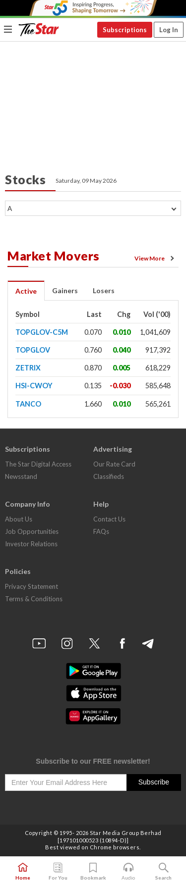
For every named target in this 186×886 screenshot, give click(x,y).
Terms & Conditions (33, 599)
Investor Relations (31, 544)
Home (22, 872)
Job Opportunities (32, 531)
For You (58, 872)
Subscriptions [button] (125, 30)
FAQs (101, 531)
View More (155, 258)
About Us (18, 519)
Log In (168, 30)
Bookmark (93, 872)
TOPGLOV (32, 350)
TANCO (28, 404)
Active (26, 291)
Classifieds (108, 476)
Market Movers (53, 255)
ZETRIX (28, 368)
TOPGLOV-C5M (41, 332)
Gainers (65, 290)
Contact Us (109, 519)
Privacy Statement (31, 586)
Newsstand (21, 476)
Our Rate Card (114, 464)
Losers (104, 290)
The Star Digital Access (38, 464)
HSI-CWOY (34, 385)
